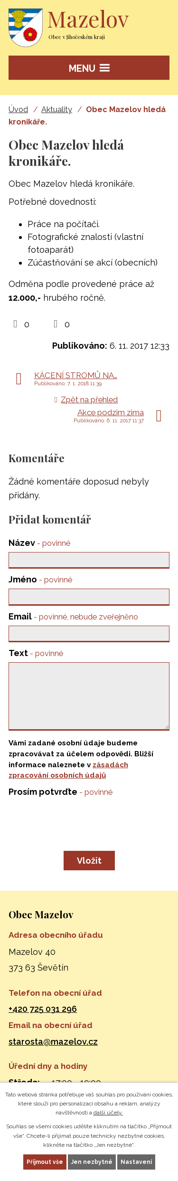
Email (73, 616)
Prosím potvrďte (60, 792)
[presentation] (79, 822)
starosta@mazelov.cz (53, 1042)
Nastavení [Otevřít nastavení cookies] (136, 1162)
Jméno (40, 579)
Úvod (18, 109)
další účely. (108, 1112)
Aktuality (56, 109)
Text (36, 653)
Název (39, 543)
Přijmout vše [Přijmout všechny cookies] (45, 1162)
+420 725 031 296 (43, 1009)
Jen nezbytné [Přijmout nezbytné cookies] (91, 1162)
